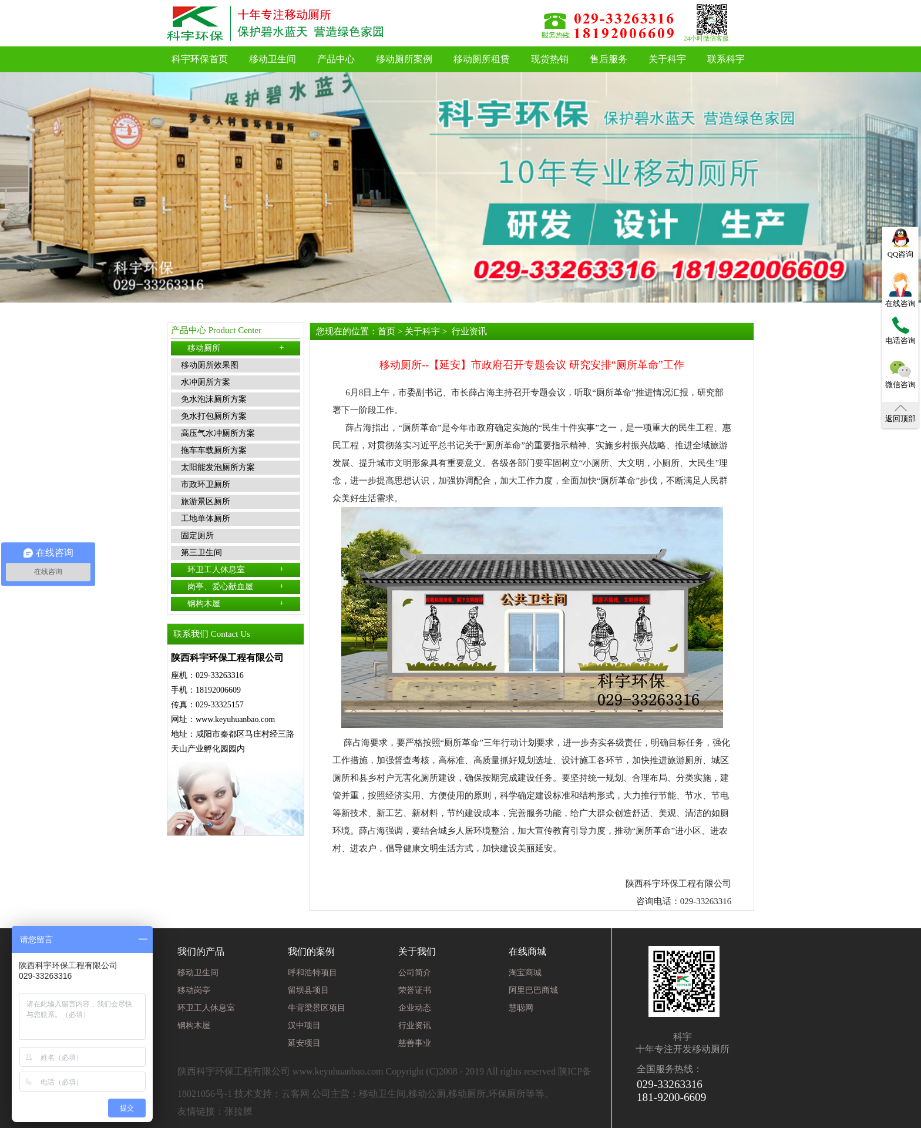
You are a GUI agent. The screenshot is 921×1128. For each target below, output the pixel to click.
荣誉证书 (414, 990)
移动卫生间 (272, 59)
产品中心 (336, 59)
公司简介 (414, 972)
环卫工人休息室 (235, 569)
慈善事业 (414, 1043)
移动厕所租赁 (481, 59)
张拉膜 (238, 1111)
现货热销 (550, 59)
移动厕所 (235, 347)
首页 (386, 331)
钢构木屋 (235, 603)
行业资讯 (469, 331)
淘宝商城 (525, 972)
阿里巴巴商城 (533, 990)
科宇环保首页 (200, 59)
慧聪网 (521, 1007)
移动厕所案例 (404, 59)
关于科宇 (667, 59)
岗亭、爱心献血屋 (235, 586)
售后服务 (608, 59)
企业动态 (414, 1007)
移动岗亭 (193, 990)
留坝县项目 (308, 990)
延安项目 (304, 1043)
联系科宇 (726, 59)
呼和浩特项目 (312, 972)
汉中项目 (304, 1025)
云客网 (295, 1094)
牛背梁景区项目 (316, 1007)
